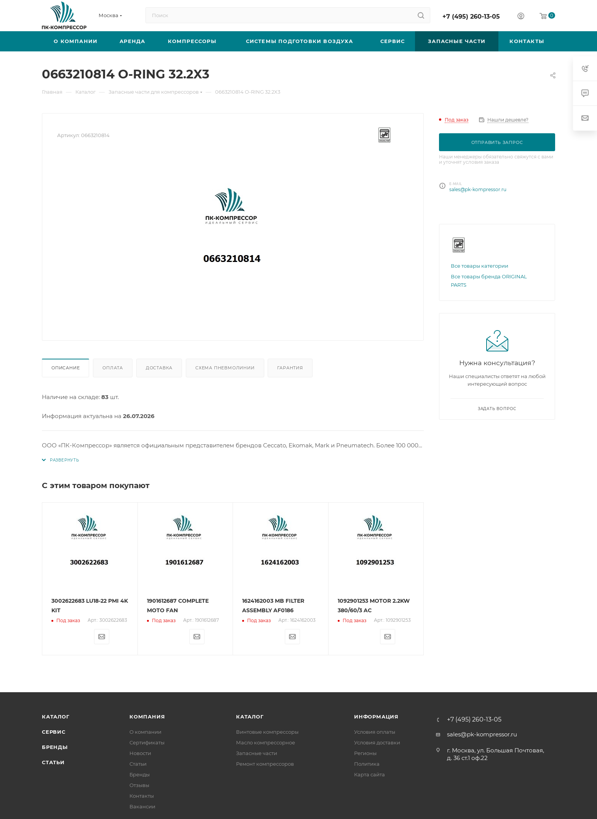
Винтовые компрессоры (267, 732)
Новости (140, 753)
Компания (147, 717)
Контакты (141, 796)
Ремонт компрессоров (265, 764)
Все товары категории (479, 266)
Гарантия (290, 367)
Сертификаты (146, 742)
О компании (145, 732)
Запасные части (256, 753)
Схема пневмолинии (225, 367)
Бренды (55, 747)
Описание (65, 367)
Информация (376, 717)
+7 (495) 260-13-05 (471, 16)
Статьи (53, 762)
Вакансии (142, 806)
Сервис (53, 732)
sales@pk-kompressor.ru (477, 189)
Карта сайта (369, 774)
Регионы (365, 753)
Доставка (159, 367)
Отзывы (139, 785)
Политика (367, 764)
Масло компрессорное (265, 742)
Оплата (112, 367)
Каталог (56, 717)
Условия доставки (377, 742)
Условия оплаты (374, 732)
